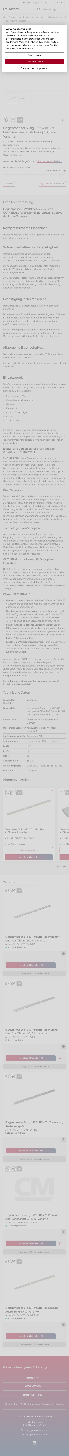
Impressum (42, 68)
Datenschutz (27, 68)
